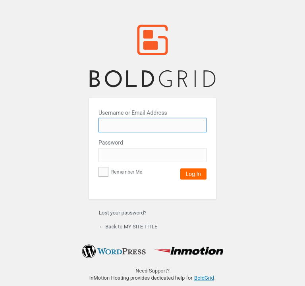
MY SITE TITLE (152, 56)
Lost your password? (123, 213)
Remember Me (120, 172)
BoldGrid (204, 278)
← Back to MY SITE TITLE (128, 227)
